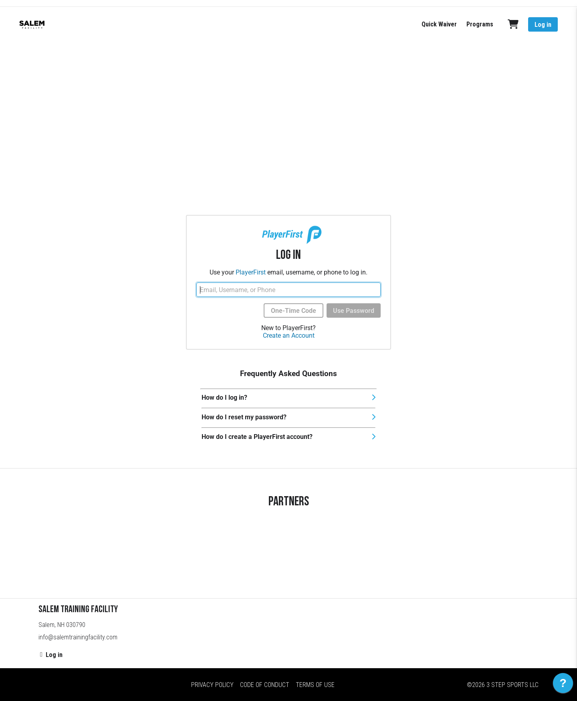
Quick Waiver (439, 24)
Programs (479, 24)
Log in (543, 24)
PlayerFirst (251, 272)
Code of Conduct (264, 685)
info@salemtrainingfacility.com (77, 637)
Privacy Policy (212, 685)
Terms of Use (315, 685)
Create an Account (289, 335)
